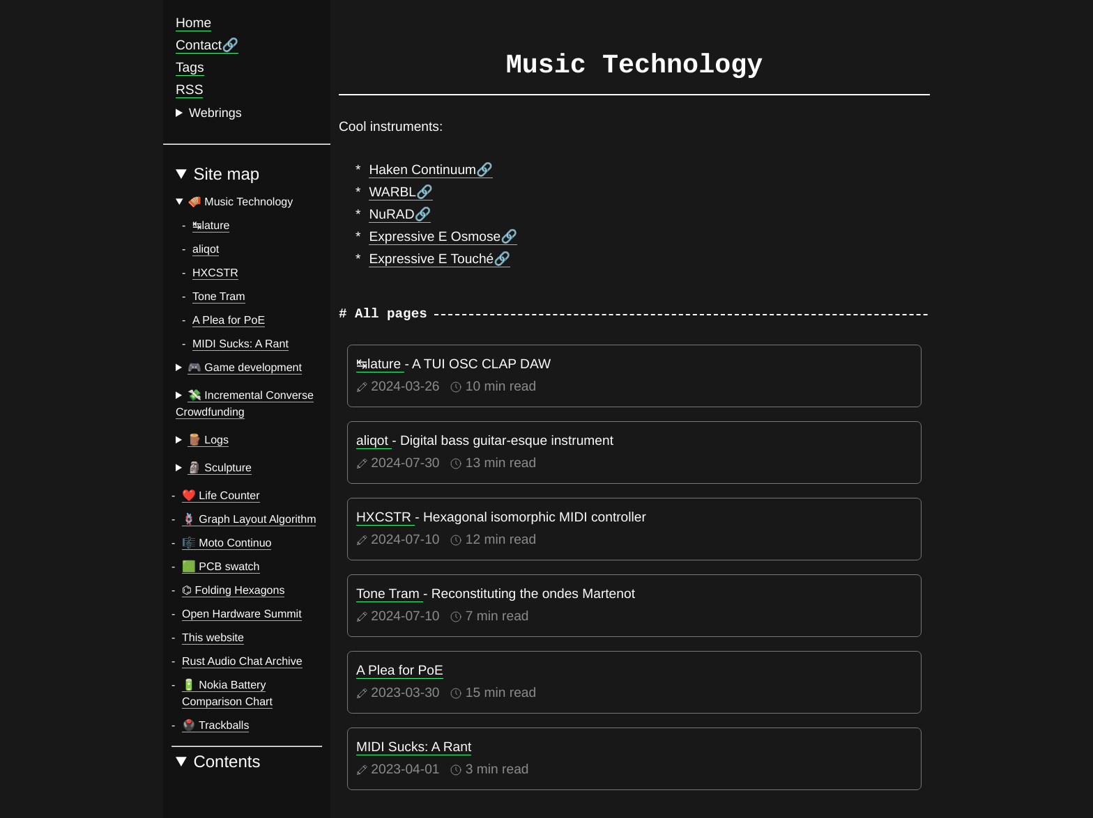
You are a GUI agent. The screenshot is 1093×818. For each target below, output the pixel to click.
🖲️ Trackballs (215, 726)
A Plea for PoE (228, 321)
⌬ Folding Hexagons (233, 591)
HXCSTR (215, 273)
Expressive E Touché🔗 (439, 259)
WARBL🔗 (400, 192)
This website (213, 638)
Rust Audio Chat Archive (242, 662)
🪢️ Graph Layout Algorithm (249, 520)
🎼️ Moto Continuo (226, 543)
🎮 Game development (245, 368)
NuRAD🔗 (400, 214)
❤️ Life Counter (221, 496)
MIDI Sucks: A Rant (240, 344)
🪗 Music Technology (240, 202)
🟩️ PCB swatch (221, 567)
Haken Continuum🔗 (431, 170)
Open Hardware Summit (242, 614)
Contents (226, 762)
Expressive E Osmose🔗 (443, 237)
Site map (226, 174)
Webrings (215, 113)
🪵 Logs (208, 440)
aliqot (205, 249)
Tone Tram (218, 297)
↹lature (210, 226)
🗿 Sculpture (220, 468)
